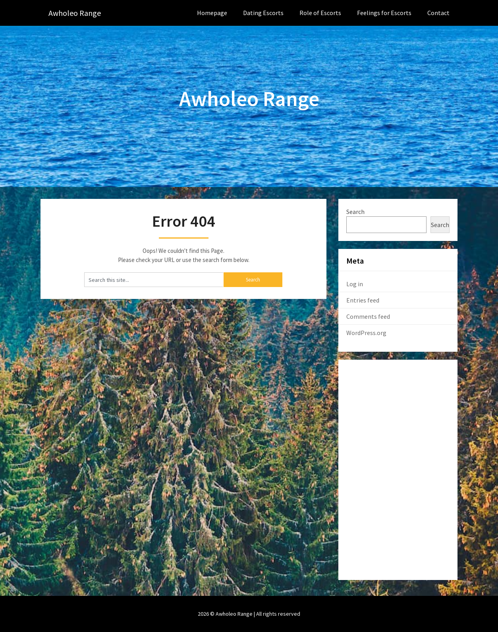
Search (355, 212)
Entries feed (362, 300)
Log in (354, 284)
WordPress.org (366, 333)
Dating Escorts (263, 13)
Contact (438, 13)
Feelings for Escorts (384, 13)
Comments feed (368, 316)
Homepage (212, 13)
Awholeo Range (74, 13)
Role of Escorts (320, 13)
